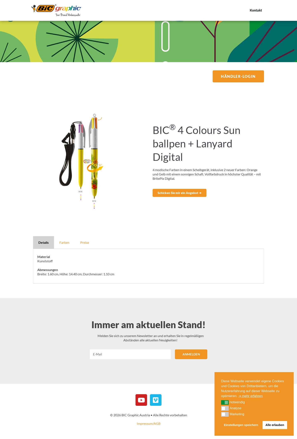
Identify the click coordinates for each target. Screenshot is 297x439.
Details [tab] (43, 242)
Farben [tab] (64, 242)
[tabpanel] (148, 266)
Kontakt (256, 10)
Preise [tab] (84, 242)
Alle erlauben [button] (274, 425)
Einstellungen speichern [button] (241, 425)
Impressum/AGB (148, 423)
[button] (179, 193)
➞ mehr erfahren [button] (250, 396)
